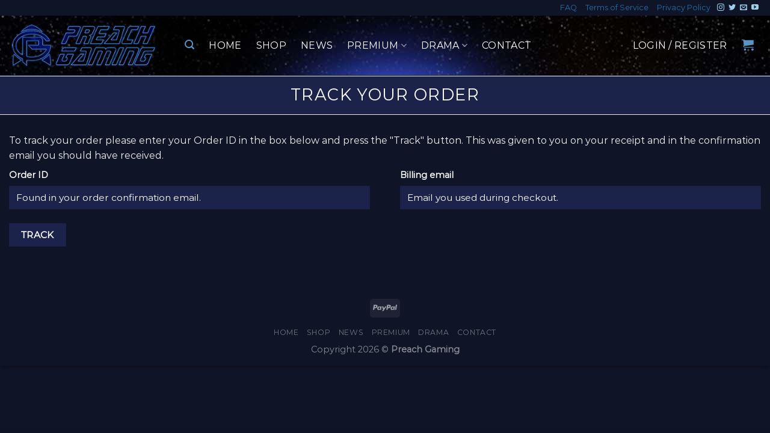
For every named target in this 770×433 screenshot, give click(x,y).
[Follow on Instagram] (720, 8)
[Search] (189, 45)
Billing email (427, 175)
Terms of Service (616, 7)
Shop (271, 45)
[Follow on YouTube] (755, 8)
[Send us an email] (743, 8)
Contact (506, 45)
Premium (377, 46)
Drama (444, 46)
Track (37, 235)
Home (225, 45)
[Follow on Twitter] (732, 8)
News (317, 45)
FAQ (568, 7)
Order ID (28, 175)
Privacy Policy (683, 7)
